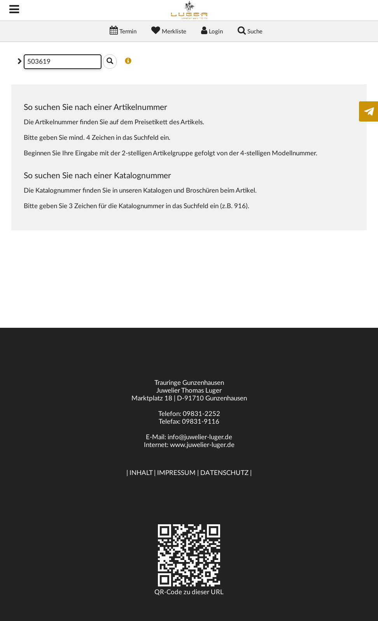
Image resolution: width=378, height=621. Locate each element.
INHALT (141, 473)
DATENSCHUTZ (224, 473)
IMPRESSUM (176, 473)
